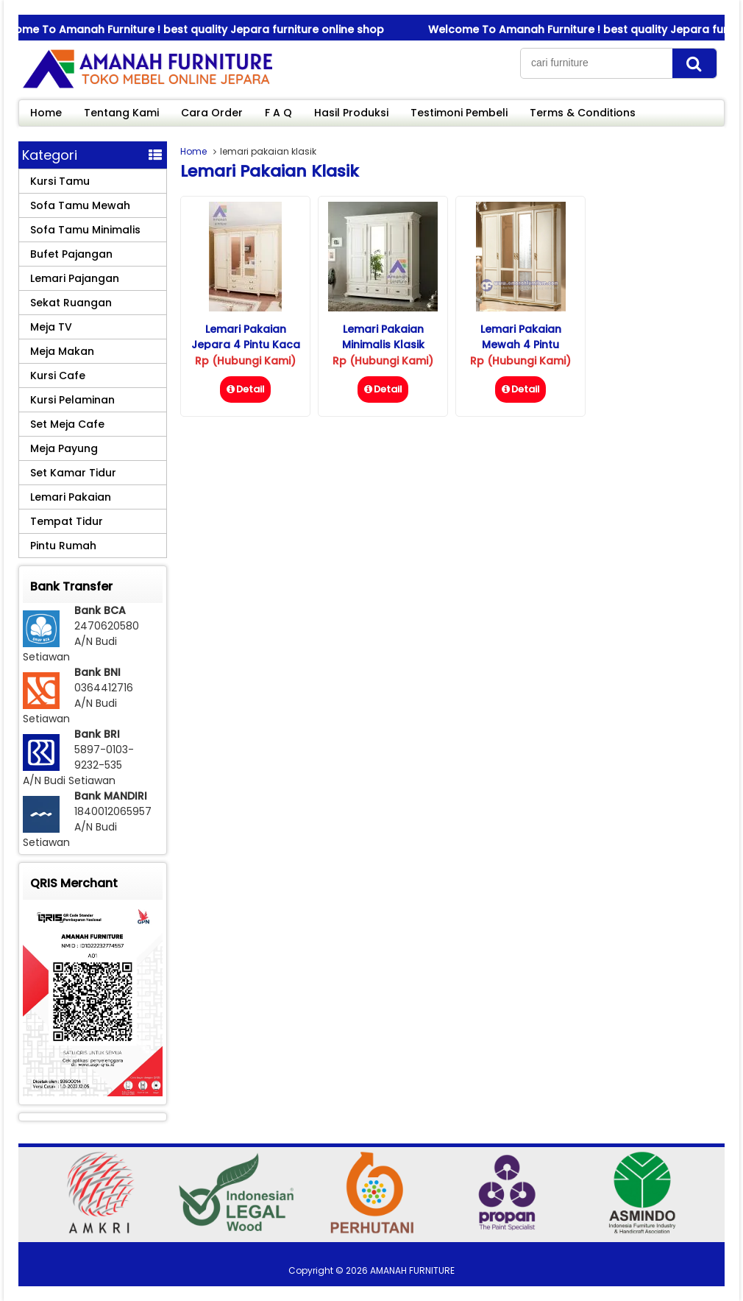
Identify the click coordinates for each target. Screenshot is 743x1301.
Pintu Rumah (63, 545)
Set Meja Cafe (67, 424)
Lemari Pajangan (74, 278)
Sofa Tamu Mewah (80, 205)
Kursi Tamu (60, 181)
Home (46, 112)
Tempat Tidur (66, 521)
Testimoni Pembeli (459, 112)
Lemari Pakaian (70, 497)
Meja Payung (64, 448)
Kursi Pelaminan (72, 399)
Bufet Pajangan (71, 254)
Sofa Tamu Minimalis (85, 229)
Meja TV (51, 327)
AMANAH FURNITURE (412, 1270)
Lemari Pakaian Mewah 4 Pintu (520, 337)
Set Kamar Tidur (73, 472)
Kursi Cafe (57, 375)
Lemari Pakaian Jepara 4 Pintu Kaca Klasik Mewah (245, 344)
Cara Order (212, 112)
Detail (245, 389)
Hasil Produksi (351, 112)
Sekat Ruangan (71, 302)
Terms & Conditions (583, 112)
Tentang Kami (121, 112)
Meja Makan (62, 351)
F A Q (278, 112)
